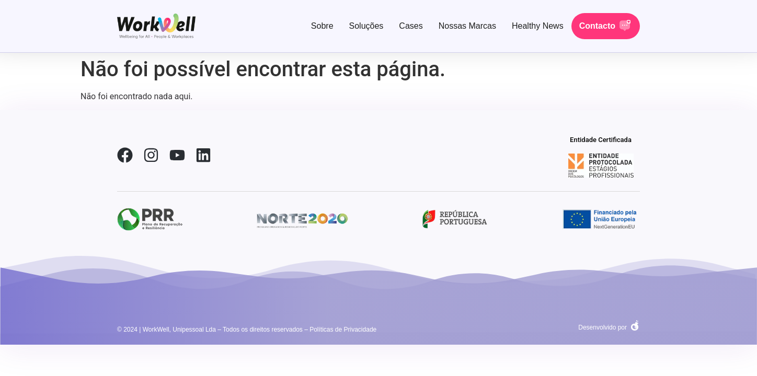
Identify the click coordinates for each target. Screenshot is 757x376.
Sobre (322, 25)
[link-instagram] (151, 155)
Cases (410, 25)
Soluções (366, 25)
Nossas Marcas (467, 25)
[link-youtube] (177, 155)
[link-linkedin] (203, 155)
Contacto (597, 25)
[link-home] (156, 26)
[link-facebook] (125, 155)
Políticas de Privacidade (342, 329)
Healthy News (538, 25)
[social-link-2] (601, 166)
